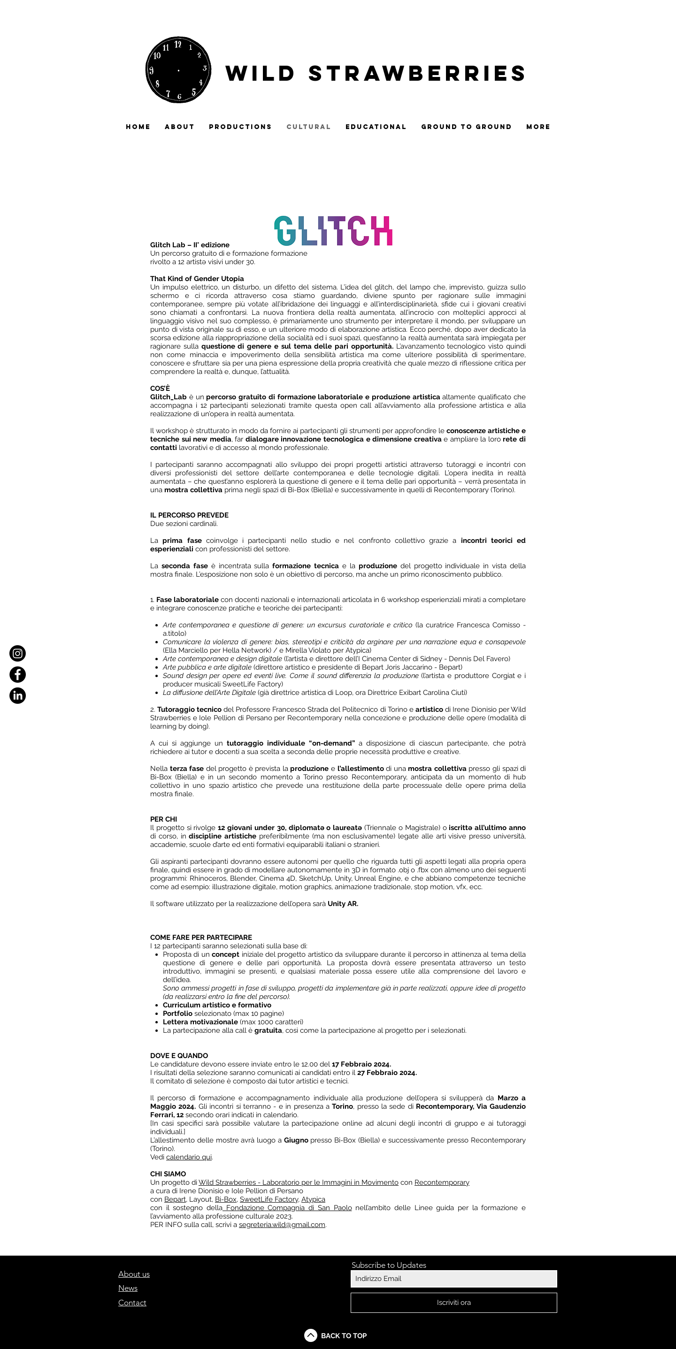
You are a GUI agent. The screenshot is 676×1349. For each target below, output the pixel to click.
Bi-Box (226, 1199)
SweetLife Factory (269, 1199)
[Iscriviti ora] (454, 1303)
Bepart (175, 1199)
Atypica (313, 1199)
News (128, 1288)
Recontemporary (442, 1182)
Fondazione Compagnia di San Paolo (287, 1208)
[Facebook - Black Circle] (17, 674)
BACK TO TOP (344, 1336)
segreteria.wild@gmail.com (282, 1224)
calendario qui (189, 1157)
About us (134, 1274)
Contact (132, 1302)
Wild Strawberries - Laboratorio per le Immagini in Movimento (299, 1182)
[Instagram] (17, 653)
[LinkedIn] (17, 695)
